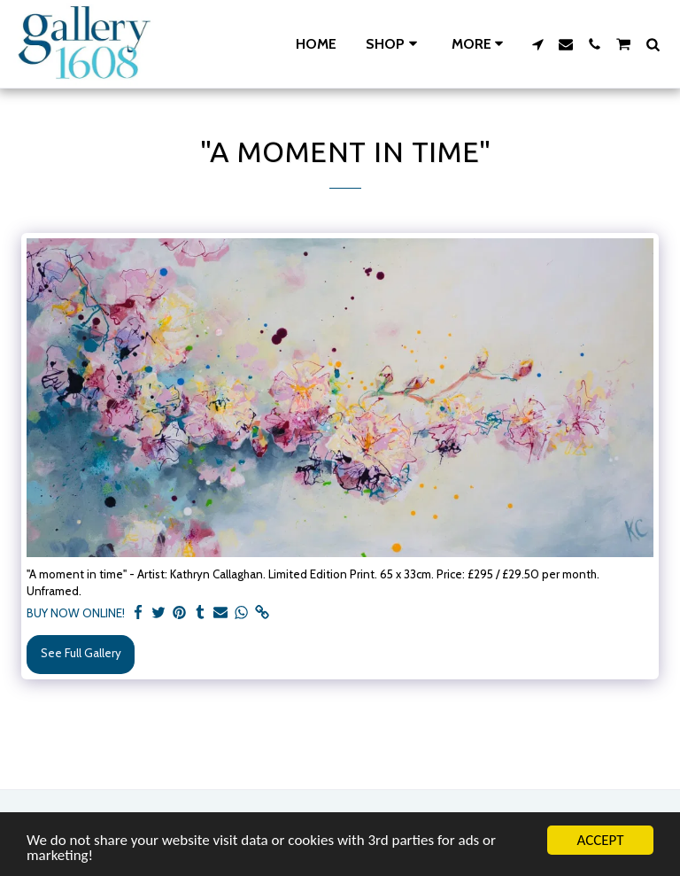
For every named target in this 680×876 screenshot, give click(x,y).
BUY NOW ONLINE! (76, 613)
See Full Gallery (81, 653)
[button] (537, 44)
